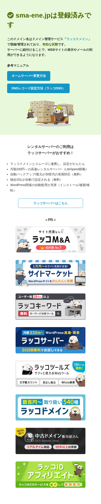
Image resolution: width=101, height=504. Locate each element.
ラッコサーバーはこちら (50, 203)
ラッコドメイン (77, 39)
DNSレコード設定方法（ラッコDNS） (38, 88)
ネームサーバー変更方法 (29, 76)
